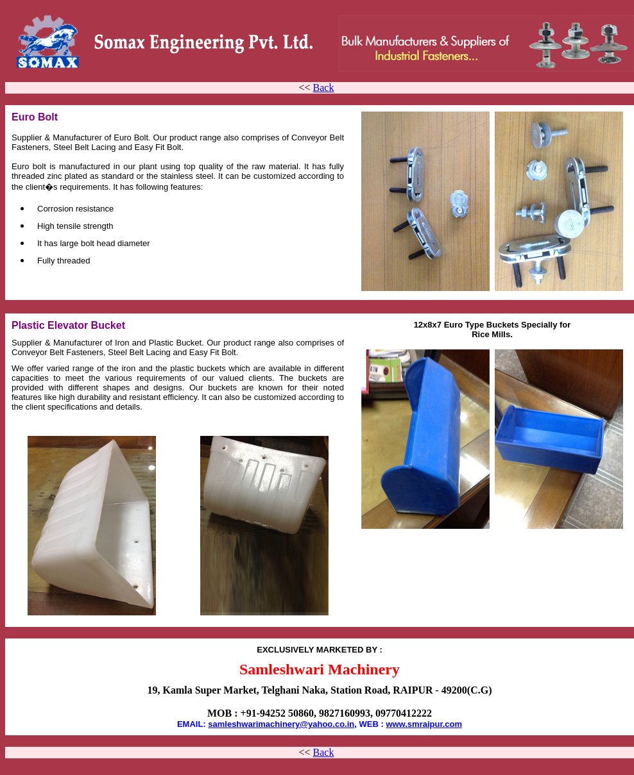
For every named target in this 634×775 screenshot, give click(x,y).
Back (323, 87)
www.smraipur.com (424, 724)
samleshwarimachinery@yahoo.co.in (281, 724)
